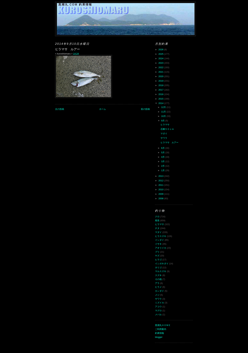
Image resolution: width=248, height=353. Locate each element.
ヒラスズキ (160, 236)
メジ (157, 295)
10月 (164, 116)
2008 (161, 198)
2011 (161, 185)
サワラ (164, 138)
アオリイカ (160, 248)
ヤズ (157, 255)
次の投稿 (59, 109)
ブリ (157, 252)
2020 (161, 76)
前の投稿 (145, 109)
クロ (157, 216)
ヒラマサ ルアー (169, 142)
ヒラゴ (158, 259)
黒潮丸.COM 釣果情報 (75, 4)
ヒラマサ (165, 124)
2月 (163, 166)
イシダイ (159, 240)
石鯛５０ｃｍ (167, 129)
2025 (161, 54)
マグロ (158, 310)
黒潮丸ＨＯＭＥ (163, 325)
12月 (164, 107)
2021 (161, 72)
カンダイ (159, 291)
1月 (163, 170)
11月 (164, 111)
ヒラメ (158, 287)
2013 (161, 176)
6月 (163, 148)
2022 (161, 67)
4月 (163, 157)
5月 (163, 152)
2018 (161, 85)
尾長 (157, 220)
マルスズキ (160, 271)
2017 (161, 90)
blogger (158, 337)
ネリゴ (158, 267)
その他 (158, 279)
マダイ (164, 133)
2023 (161, 63)
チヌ (157, 228)
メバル (158, 314)
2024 (161, 58)
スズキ (158, 275)
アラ (157, 283)
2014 (161, 103)
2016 (161, 94)
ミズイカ (159, 302)
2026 (161, 49)
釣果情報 (159, 333)
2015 (161, 98)
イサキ (158, 244)
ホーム (102, 109)
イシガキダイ (161, 263)
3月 (163, 161)
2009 (161, 194)
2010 (161, 189)
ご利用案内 (160, 329)
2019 (161, 81)
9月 (163, 120)
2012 (161, 180)
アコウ (158, 306)
